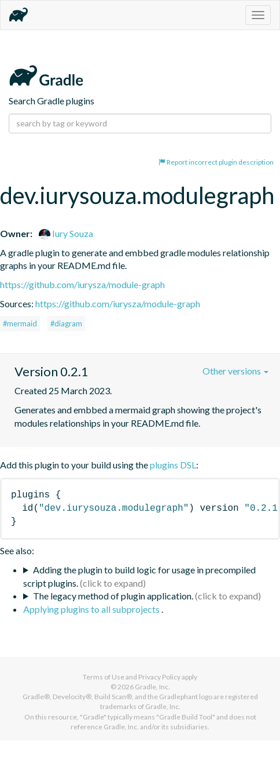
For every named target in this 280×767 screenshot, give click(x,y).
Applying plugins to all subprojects (92, 609)
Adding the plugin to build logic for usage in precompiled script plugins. (139, 576)
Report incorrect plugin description (216, 162)
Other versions (235, 370)
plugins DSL (173, 464)
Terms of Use (103, 677)
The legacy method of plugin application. (113, 595)
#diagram (66, 323)
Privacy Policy (159, 677)
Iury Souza (66, 233)
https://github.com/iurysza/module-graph (82, 284)
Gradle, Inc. (152, 686)
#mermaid (20, 323)
